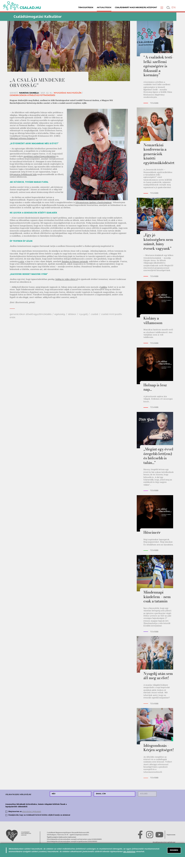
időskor (72, 314)
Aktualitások (104, 7)
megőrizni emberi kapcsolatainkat (39, 156)
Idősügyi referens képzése (22, 138)
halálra (103, 287)
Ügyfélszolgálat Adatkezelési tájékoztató (61, 837)
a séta (21, 261)
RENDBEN (174, 850)
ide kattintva (129, 851)
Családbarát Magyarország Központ (136, 7)
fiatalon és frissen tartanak (75, 261)
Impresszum (171, 834)
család (94, 314)
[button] (161, 7)
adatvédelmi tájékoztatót (31, 811)
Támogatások (85, 7)
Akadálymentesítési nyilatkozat (164, 842)
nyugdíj (83, 314)
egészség (59, 314)
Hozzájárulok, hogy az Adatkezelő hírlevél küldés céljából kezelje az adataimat (39, 815)
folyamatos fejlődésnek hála (23, 174)
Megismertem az (24, 811)
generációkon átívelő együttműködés (31, 314)
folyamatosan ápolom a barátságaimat (94, 202)
